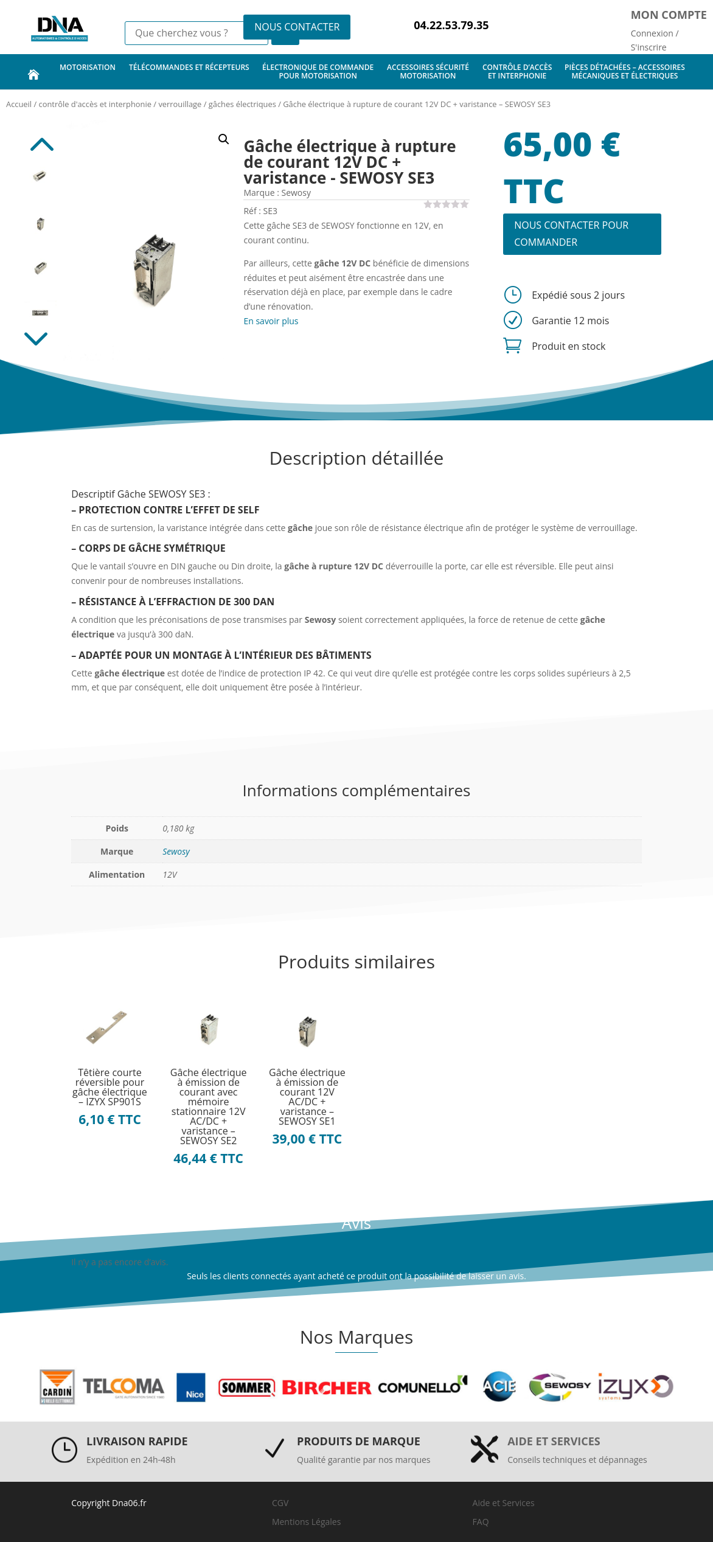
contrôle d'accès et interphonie (95, 104)
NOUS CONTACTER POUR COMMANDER (571, 233)
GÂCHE (144, 548)
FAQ (481, 1521)
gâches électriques (242, 104)
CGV (280, 1503)
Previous (40, 138)
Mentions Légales (306, 1521)
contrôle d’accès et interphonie (517, 71)
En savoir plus (270, 321)
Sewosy (175, 851)
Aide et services (553, 1441)
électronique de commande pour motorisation (318, 71)
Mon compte (669, 14)
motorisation (88, 71)
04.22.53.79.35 (451, 25)
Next (40, 342)
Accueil (19, 104)
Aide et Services (504, 1503)
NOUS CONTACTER (296, 26)
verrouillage (179, 104)
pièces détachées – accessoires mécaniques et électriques (625, 71)
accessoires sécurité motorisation (428, 71)
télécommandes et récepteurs (189, 71)
